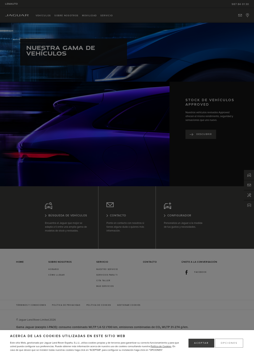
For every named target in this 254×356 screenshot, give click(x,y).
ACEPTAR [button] (201, 343)
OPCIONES (229, 343)
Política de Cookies (161, 346)
